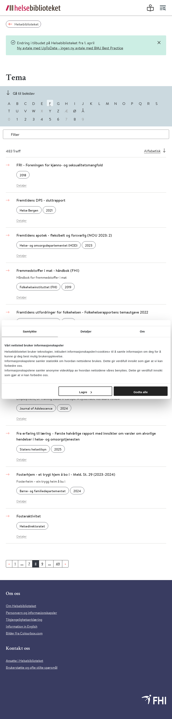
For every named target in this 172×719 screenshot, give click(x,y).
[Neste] (65, 564)
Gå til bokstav (24, 93)
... (21, 564)
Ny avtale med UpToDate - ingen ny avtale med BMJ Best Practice (70, 47)
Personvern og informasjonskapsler (31, 612)
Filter (15, 134)
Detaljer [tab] (86, 331)
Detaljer (21, 185)
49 (58, 564)
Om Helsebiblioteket (21, 606)
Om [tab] (142, 331)
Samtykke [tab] (30, 331)
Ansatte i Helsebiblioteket (24, 660)
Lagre (85, 392)
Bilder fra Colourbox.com (24, 633)
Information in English (21, 626)
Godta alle (141, 392)
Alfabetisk (152, 150)
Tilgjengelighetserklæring (24, 619)
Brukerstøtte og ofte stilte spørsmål (31, 667)
